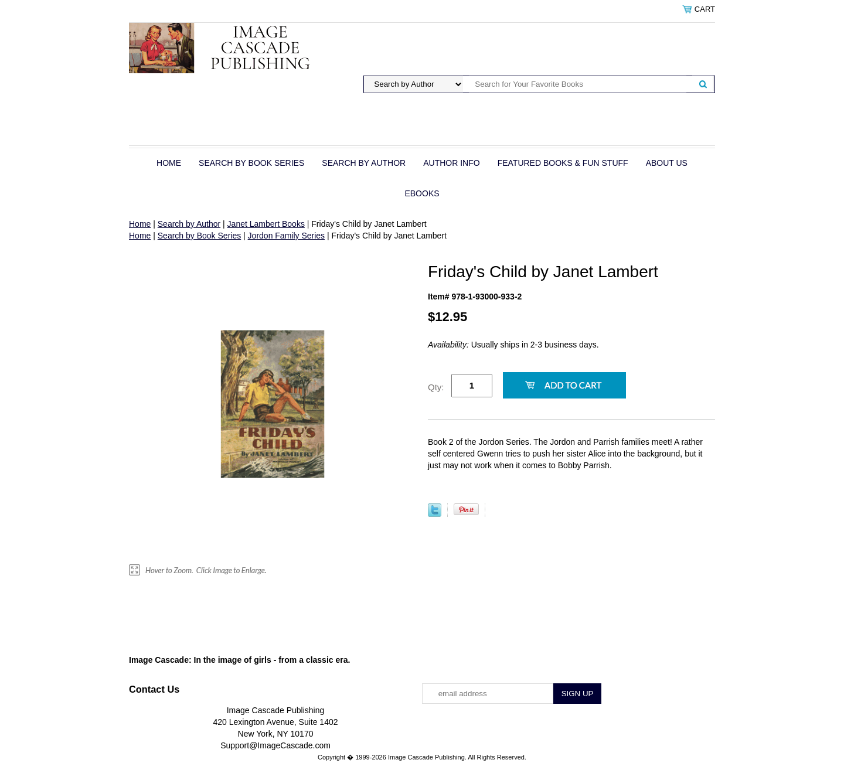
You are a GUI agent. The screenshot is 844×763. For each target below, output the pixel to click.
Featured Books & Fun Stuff (563, 163)
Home (168, 163)
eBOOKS (421, 193)
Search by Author (364, 163)
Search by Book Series (251, 163)
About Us (667, 163)
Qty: (436, 387)
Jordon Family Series (286, 235)
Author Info (451, 163)
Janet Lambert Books (266, 224)
